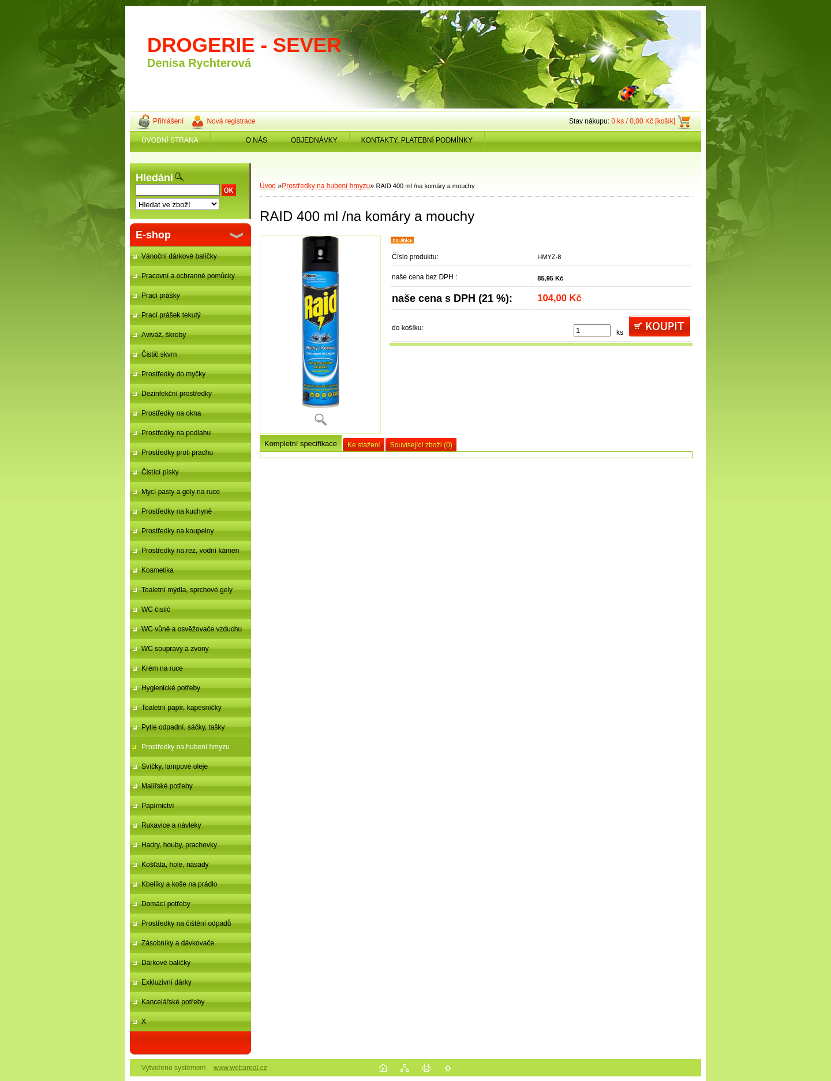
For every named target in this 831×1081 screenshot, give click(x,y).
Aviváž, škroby (163, 335)
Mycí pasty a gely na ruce (180, 492)
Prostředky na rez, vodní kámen (190, 551)
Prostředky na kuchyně (176, 511)
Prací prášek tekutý (171, 315)
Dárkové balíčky (165, 963)
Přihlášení (168, 121)
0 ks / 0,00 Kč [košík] (643, 121)
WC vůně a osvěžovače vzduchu (191, 629)
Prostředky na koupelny (177, 531)
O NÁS (256, 140)
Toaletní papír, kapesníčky (181, 708)
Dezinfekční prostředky (176, 394)
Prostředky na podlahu (176, 433)
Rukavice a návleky (171, 825)
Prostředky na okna (171, 413)
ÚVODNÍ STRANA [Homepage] (170, 140)
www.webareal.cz (240, 1068)
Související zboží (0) (421, 445)
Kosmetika (157, 570)
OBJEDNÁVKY (314, 140)
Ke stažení (363, 445)
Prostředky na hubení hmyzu (185, 747)
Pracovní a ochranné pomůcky (188, 276)
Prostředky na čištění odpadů (186, 923)
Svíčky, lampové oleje (174, 766)
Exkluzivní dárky (166, 982)
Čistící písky (160, 472)
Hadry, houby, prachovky (179, 845)
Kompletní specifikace (300, 443)
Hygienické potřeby (170, 688)
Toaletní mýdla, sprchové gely (187, 590)
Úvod (268, 186)
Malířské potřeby (167, 786)
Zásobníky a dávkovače (177, 943)
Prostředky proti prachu (177, 452)
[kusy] (592, 330)
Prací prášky (160, 295)
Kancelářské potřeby (172, 1002)
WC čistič (155, 609)
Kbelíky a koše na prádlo (179, 884)
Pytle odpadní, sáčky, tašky (183, 727)
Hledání (154, 178)
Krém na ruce (162, 668)
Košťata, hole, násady (175, 865)
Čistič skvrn (159, 354)
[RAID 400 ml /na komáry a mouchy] (320, 334)
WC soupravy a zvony (175, 649)
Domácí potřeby (165, 904)
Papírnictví (157, 806)
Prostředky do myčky (173, 374)
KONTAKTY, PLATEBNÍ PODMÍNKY (417, 140)
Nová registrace (231, 121)
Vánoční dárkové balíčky (179, 256)
